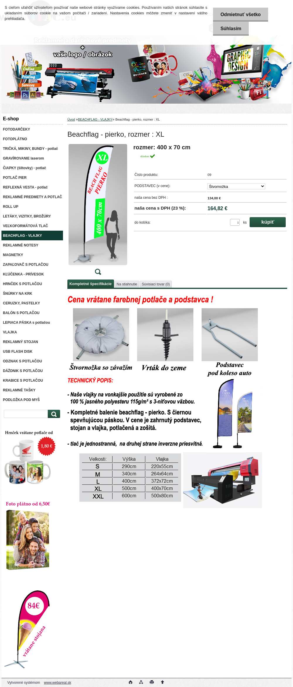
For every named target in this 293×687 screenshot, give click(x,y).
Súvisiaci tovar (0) (156, 284)
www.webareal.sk (57, 683)
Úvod (71, 119)
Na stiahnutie (127, 284)
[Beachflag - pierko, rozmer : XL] (97, 211)
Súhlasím (230, 28)
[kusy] (235, 222)
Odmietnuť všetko (240, 14)
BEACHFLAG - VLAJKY (95, 119)
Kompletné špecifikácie (90, 284)
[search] (53, 414)
